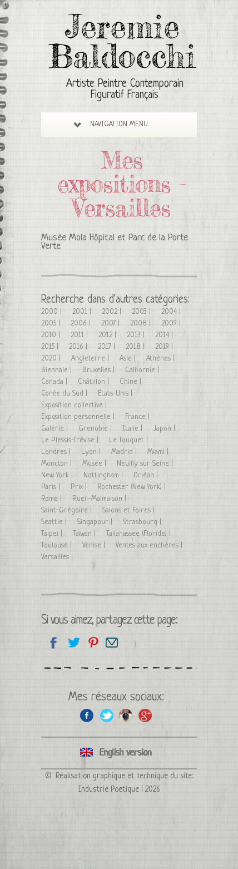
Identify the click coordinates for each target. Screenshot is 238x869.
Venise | (94, 545)
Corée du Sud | (65, 393)
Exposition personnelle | (79, 417)
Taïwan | (85, 534)
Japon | (165, 428)
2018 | (136, 347)
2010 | (51, 335)
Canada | (55, 382)
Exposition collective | (75, 405)
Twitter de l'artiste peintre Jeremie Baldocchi (106, 715)
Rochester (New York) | (132, 487)
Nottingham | (104, 475)
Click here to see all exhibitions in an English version (119, 753)
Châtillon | (94, 382)
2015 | (51, 347)
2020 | (52, 358)
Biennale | (57, 370)
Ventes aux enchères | (150, 545)
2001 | (82, 312)
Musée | (95, 464)
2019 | (165, 347)
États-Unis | (116, 393)
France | (138, 417)
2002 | (112, 312)
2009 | (172, 323)
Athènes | (161, 358)
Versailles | (58, 557)
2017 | (107, 347)
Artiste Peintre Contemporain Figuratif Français (125, 89)
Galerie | (55, 428)
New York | (58, 475)
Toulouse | (57, 545)
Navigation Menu (110, 124)
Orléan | (146, 475)
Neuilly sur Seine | (146, 464)
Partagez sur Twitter (73, 642)
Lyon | (92, 452)
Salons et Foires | (129, 510)
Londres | (57, 452)
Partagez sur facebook (54, 642)
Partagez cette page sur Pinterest (93, 642)
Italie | (133, 428)
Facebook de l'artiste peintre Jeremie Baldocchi (87, 715)
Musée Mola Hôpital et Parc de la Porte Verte (114, 242)
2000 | (52, 312)
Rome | (52, 499)
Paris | (51, 487)
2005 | (51, 323)
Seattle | (55, 522)
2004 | (172, 312)
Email (112, 642)
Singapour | (96, 522)
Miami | (159, 452)
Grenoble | (96, 428)
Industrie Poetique (108, 789)
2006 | (82, 323)
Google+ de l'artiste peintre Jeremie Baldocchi (145, 715)
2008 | (141, 323)
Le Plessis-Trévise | (71, 440)
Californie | (143, 370)
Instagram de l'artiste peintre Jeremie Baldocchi (126, 715)
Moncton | (57, 464)
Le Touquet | (129, 440)
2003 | (142, 312)
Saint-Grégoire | (67, 510)
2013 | (137, 335)
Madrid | (125, 452)
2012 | (108, 335)
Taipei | (53, 534)
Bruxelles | (99, 370)
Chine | (131, 382)
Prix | (80, 487)
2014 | (165, 335)
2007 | (111, 323)
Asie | (129, 358)
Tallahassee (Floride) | (139, 534)
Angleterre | (91, 358)
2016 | (79, 347)
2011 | (80, 335)
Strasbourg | (143, 522)
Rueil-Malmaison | (100, 499)
